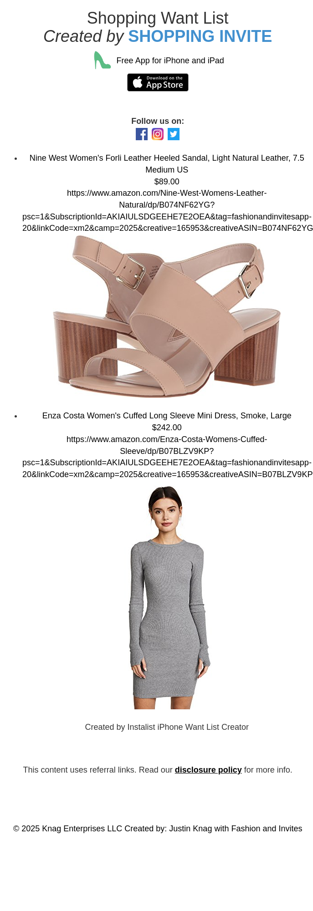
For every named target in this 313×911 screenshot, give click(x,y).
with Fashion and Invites (258, 828)
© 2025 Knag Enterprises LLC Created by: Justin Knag (112, 828)
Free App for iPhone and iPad (158, 60)
